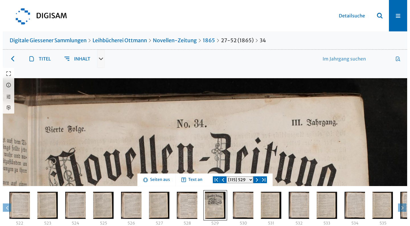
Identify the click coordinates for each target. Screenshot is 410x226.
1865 (209, 40)
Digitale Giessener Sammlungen (48, 40)
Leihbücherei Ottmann (120, 40)
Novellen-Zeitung (175, 40)
